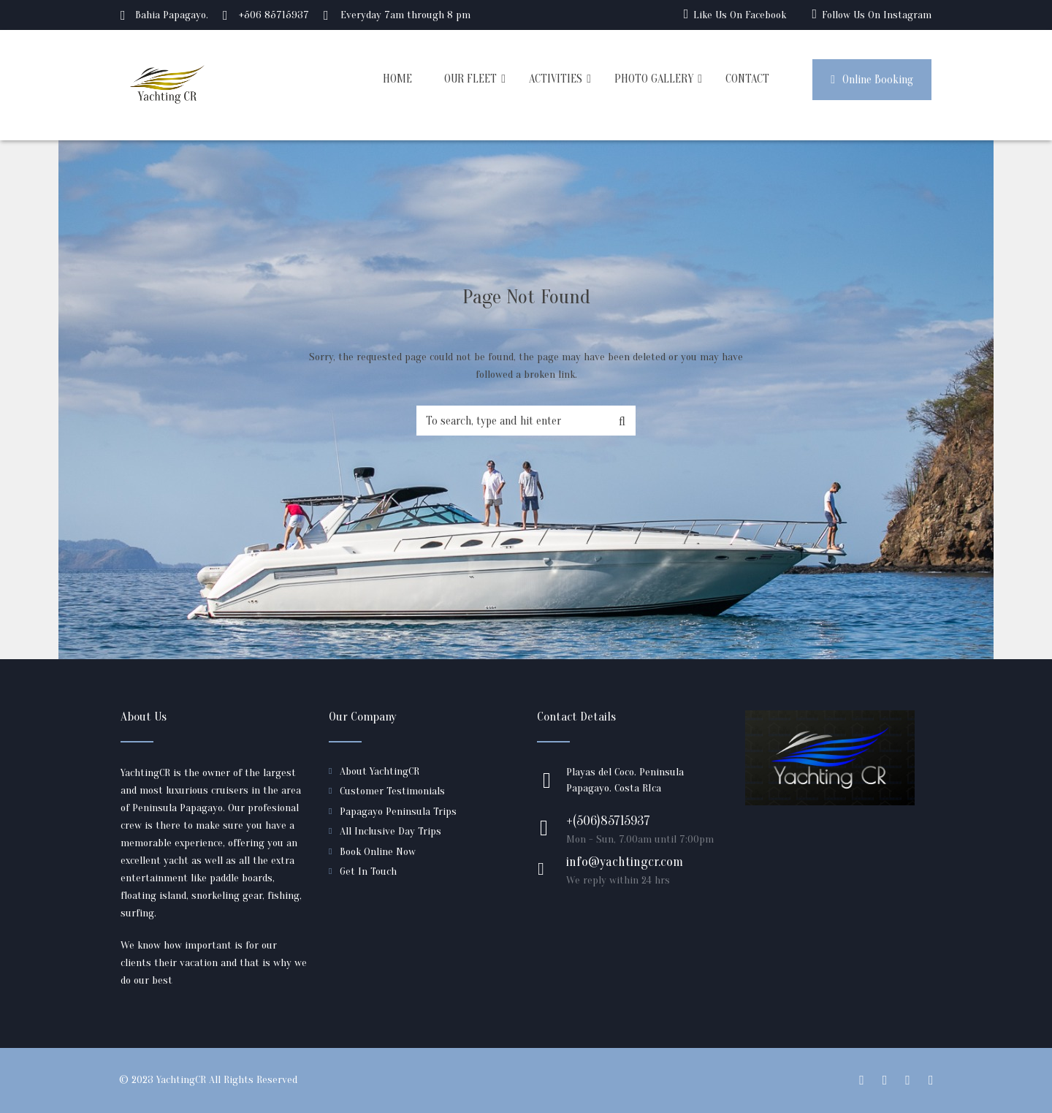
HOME (397, 79)
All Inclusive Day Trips (390, 831)
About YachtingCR (379, 771)
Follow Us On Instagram (876, 15)
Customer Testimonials (392, 791)
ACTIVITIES (555, 79)
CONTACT (747, 79)
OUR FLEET (470, 79)
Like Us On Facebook (739, 15)
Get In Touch (368, 871)
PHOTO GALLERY (653, 79)
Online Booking (872, 79)
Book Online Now (378, 852)
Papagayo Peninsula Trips (398, 811)
